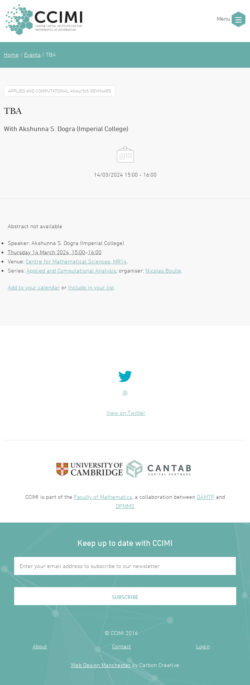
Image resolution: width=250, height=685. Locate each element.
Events (32, 54)
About (40, 646)
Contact (121, 646)
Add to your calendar (34, 287)
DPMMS (125, 506)
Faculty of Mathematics (103, 496)
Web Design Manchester (101, 665)
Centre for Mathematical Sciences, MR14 (76, 261)
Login (203, 646)
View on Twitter (125, 412)
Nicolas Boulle (163, 270)
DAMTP (205, 496)
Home (11, 54)
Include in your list (91, 287)
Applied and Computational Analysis (71, 270)
